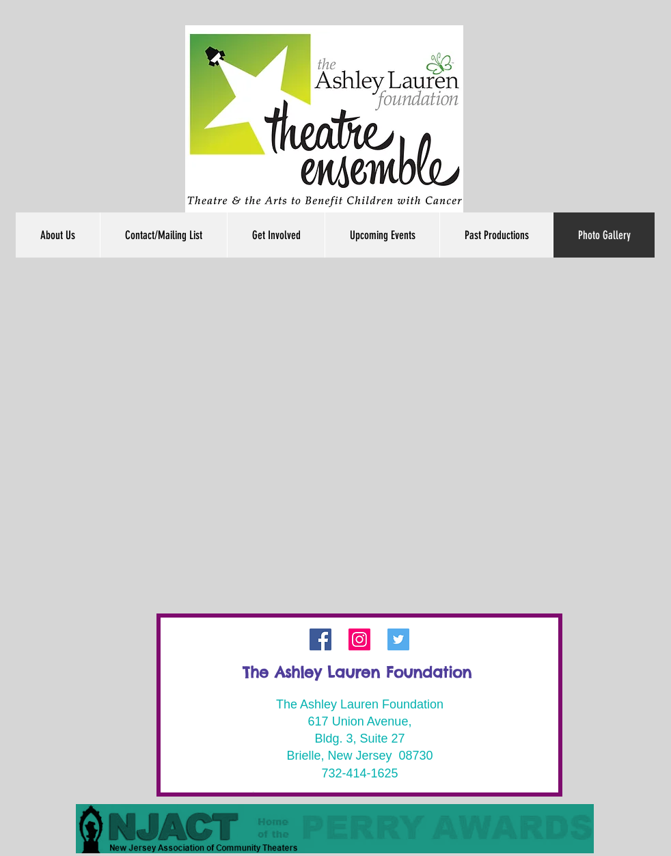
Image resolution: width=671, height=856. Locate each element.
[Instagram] (359, 639)
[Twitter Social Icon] (398, 639)
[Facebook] (320, 639)
